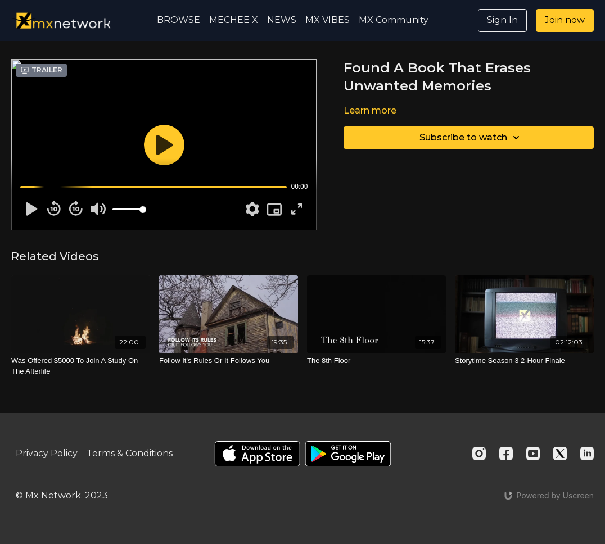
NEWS (281, 20)
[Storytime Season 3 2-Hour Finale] (524, 360)
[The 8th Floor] (376, 360)
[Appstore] (257, 453)
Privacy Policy (47, 453)
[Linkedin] (587, 453)
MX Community (393, 20)
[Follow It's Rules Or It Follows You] (228, 360)
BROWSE (178, 20)
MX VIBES (327, 20)
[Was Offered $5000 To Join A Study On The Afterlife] (80, 366)
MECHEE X (233, 20)
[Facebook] (506, 453)
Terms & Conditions (130, 453)
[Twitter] (560, 453)
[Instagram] (479, 453)
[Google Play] (348, 453)
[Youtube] (533, 453)
